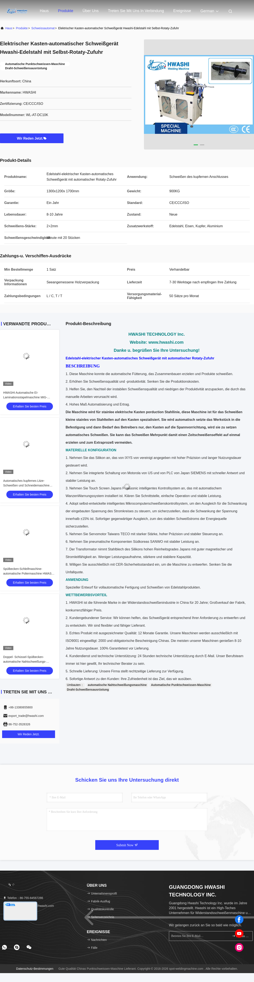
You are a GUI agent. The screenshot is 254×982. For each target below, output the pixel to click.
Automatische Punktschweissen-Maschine (181, 685)
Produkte (65, 11)
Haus (44, 11)
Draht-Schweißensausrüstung (88, 689)
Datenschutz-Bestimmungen (34, 968)
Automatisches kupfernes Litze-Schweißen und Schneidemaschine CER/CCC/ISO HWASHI (26, 485)
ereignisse (182, 11)
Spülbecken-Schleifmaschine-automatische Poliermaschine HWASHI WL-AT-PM (28, 573)
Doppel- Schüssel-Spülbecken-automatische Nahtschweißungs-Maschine (24, 661)
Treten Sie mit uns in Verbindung (136, 11)
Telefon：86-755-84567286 (23, 898)
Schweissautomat (43, 28)
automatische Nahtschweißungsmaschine (117, 685)
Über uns (91, 11)
